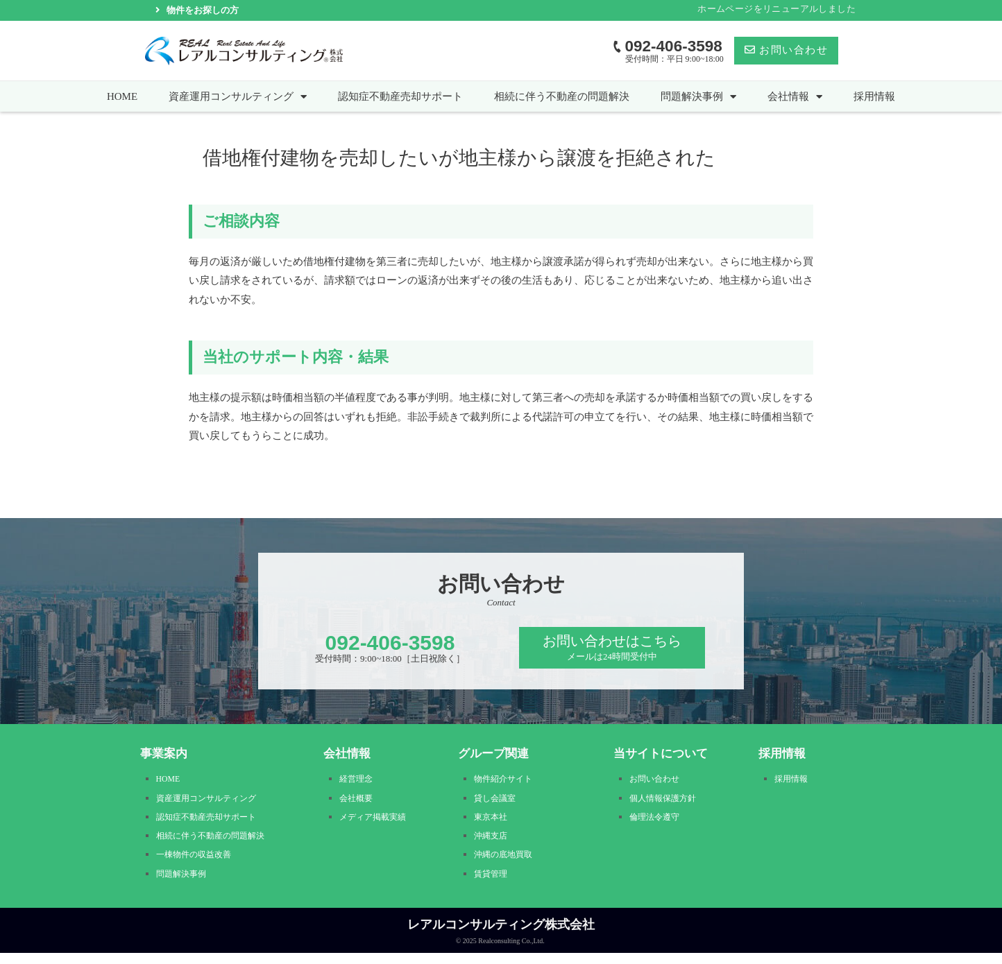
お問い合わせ (658, 780)
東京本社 (493, 822)
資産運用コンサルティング (238, 96)
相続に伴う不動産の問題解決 (561, 96)
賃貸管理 (493, 884)
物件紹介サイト (508, 780)
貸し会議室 (498, 801)
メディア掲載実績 (378, 822)
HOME (122, 96)
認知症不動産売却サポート (400, 96)
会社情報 (794, 96)
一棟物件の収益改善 (200, 864)
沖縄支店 (493, 843)
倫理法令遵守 (658, 822)
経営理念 (358, 780)
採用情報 (874, 96)
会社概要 (358, 801)
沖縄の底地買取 (508, 864)
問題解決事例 (698, 96)
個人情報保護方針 (668, 801)
